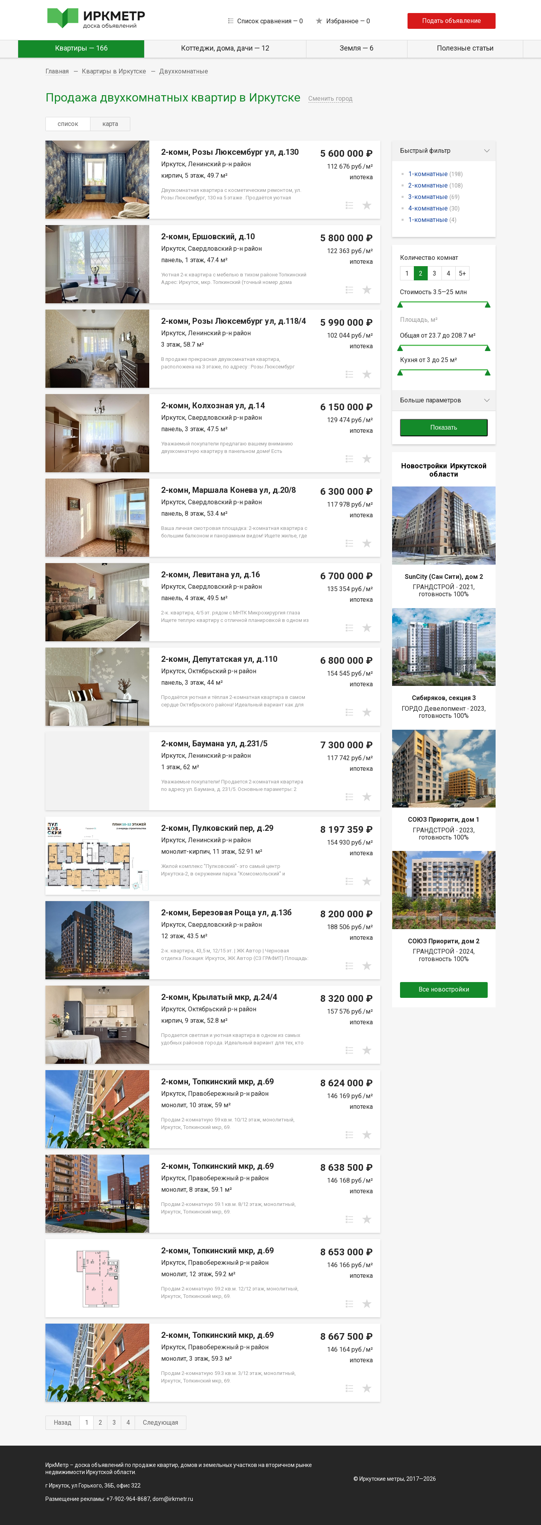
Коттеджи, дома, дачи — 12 (225, 48)
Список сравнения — (270, 21)
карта (110, 124)
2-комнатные (435, 185)
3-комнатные (434, 197)
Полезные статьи (465, 48)
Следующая (160, 1422)
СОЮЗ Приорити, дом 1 (443, 819)
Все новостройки (444, 989)
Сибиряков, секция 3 (444, 698)
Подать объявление (451, 20)
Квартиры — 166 (81, 48)
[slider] (400, 305)
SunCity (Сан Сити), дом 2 (444, 576)
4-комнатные (434, 208)
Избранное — (348, 21)
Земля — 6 (357, 48)
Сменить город (330, 98)
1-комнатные (435, 174)
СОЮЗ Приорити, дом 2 (443, 941)
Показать (443, 427)
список (68, 124)
